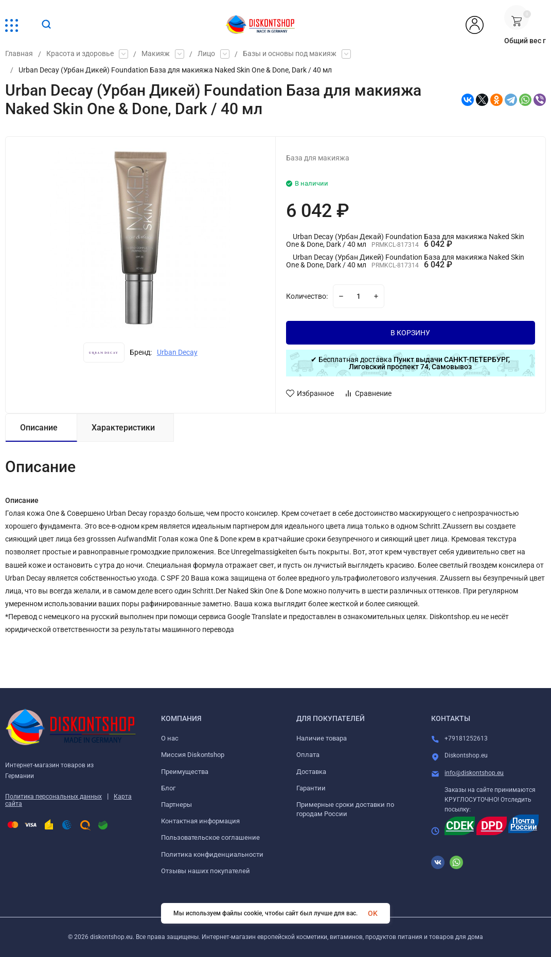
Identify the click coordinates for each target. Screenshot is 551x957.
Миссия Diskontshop (192, 755)
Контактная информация (200, 821)
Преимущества (184, 771)
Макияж (155, 54)
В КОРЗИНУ (410, 333)
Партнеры (176, 804)
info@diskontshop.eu (474, 773)
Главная (19, 54)
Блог (168, 788)
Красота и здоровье (80, 54)
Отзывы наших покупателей (205, 871)
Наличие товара (321, 738)
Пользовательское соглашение (210, 837)
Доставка (311, 771)
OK (373, 913)
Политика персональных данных (53, 796)
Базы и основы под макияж (289, 54)
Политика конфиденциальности (212, 854)
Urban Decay (177, 352)
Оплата (307, 755)
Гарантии (311, 788)
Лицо (206, 54)
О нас (170, 738)
